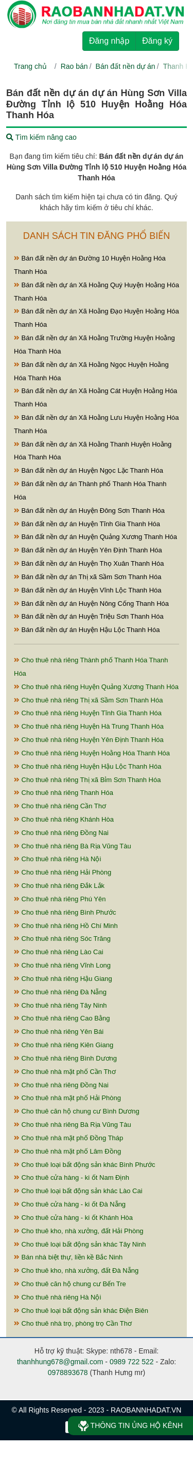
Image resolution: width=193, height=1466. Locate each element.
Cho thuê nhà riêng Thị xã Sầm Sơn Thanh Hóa (88, 700)
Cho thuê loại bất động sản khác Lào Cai (78, 1191)
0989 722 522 (132, 1362)
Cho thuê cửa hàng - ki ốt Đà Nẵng (70, 1204)
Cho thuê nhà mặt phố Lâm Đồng (67, 1151)
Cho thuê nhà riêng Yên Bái (58, 1031)
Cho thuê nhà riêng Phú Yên (60, 899)
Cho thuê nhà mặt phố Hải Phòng (67, 1098)
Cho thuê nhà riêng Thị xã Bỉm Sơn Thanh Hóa (87, 780)
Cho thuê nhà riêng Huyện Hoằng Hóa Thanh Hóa (92, 753)
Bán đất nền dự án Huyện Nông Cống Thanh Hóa (91, 603)
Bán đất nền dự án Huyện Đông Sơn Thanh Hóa (89, 510)
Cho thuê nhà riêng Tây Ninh (60, 1005)
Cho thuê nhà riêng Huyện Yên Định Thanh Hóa (89, 740)
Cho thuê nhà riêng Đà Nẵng (60, 992)
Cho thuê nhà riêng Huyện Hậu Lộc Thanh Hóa (87, 766)
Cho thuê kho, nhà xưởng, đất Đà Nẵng (76, 1270)
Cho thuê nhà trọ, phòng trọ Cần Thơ (73, 1323)
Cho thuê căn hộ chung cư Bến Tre (70, 1284)
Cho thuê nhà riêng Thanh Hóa (63, 792)
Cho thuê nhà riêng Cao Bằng (62, 1018)
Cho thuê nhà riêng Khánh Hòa (64, 819)
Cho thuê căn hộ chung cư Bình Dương (76, 1111)
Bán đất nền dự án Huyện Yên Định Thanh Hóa (88, 550)
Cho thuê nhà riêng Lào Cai (58, 952)
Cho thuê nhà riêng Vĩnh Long (62, 965)
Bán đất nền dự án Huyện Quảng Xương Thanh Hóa (95, 537)
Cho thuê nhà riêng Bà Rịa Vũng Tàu (72, 846)
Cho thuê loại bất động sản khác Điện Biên (81, 1310)
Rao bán (74, 66)
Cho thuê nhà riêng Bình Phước (65, 912)
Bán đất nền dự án (125, 66)
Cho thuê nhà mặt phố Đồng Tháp (68, 1138)
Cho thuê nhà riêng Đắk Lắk (59, 885)
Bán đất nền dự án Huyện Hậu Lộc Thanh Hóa (87, 630)
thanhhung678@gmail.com (60, 1362)
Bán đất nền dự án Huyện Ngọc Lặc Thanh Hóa (88, 470)
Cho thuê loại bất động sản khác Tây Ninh (80, 1244)
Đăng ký (157, 40)
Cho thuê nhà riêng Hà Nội (57, 859)
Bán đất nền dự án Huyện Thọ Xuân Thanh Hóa (89, 563)
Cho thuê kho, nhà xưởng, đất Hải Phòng (79, 1231)
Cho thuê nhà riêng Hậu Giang (63, 978)
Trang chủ (30, 66)
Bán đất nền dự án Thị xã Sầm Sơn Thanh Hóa (87, 577)
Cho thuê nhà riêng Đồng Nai (61, 833)
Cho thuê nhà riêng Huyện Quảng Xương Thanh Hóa (96, 687)
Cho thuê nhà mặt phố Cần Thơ (65, 1071)
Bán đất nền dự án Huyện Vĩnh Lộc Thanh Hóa (88, 590)
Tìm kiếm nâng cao (41, 137)
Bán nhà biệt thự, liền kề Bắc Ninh (68, 1257)
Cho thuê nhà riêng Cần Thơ (60, 806)
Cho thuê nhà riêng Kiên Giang (63, 1045)
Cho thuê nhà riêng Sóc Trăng (62, 938)
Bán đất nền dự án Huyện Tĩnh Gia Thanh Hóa (87, 524)
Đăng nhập (109, 40)
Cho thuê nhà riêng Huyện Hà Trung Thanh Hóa (89, 726)
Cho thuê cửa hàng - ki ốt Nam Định (71, 1177)
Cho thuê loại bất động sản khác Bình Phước (84, 1164)
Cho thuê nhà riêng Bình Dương (65, 1058)
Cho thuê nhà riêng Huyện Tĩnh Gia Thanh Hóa (88, 713)
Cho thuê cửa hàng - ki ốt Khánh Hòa (73, 1217)
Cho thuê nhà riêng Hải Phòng (62, 872)
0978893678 (68, 1372)
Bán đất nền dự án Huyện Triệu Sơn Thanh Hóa (89, 616)
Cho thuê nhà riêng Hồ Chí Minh (66, 926)
